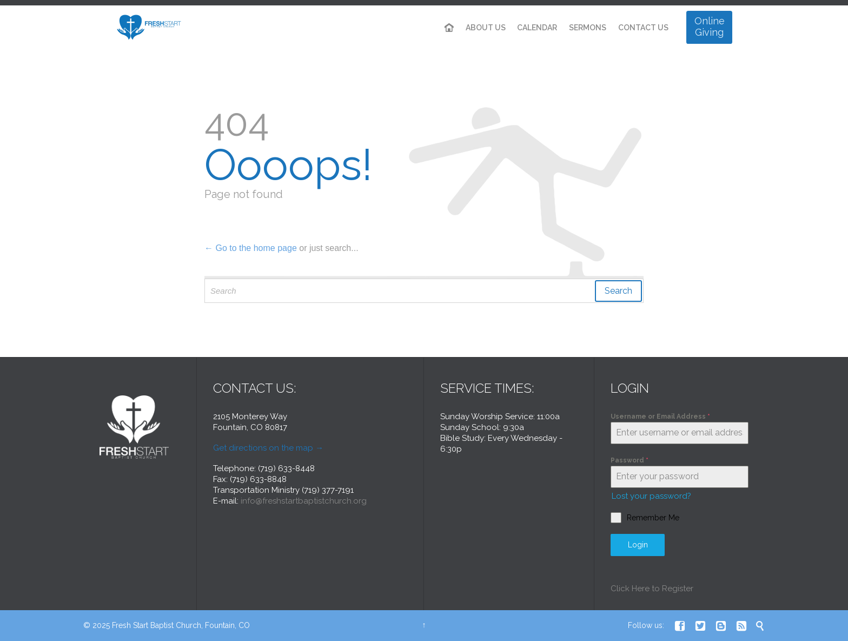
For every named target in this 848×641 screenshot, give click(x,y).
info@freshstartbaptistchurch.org (304, 501)
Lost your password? (651, 496)
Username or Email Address (660, 416)
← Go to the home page (250, 248)
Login (638, 544)
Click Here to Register (652, 588)
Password (629, 460)
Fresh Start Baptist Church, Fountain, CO (181, 625)
